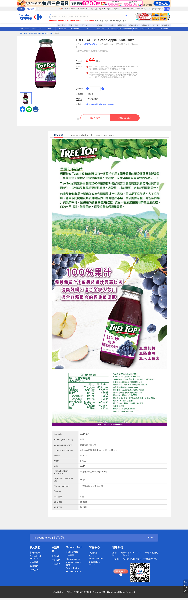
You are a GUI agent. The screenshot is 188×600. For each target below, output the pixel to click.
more (151, 537)
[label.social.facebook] (22, 109)
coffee (91, 21)
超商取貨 (165, 25)
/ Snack (30, 33)
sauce (72, 21)
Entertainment (126, 29)
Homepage (23, 33)
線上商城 (61, 25)
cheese (61, 21)
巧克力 (119, 21)
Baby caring (113, 29)
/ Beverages (38, 33)
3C (87, 29)
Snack (49, 29)
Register (116, 9)
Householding (139, 29)
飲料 (124, 21)
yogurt (85, 21)
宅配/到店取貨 (92, 99)
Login (108, 9)
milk (67, 21)
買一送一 (85, 25)
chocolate (53, 21)
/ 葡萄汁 (57, 33)
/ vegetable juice (48, 33)
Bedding (151, 29)
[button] (36, 109)
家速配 (155, 25)
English (99, 9)
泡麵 (101, 21)
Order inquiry (141, 9)
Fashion (164, 29)
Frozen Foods (23, 29)
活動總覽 (145, 25)
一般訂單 (89, 94)
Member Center (127, 9)
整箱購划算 (133, 25)
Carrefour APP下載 (85, 9)
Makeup (100, 29)
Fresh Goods (36, 29)
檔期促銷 (122, 25)
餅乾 (97, 21)
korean (78, 21)
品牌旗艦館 (73, 25)
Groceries (62, 29)
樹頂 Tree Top (90, 44)
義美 (106, 21)
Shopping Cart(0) (154, 9)
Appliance (75, 29)
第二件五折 (97, 25)
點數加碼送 (110, 25)
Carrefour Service (67, 9)
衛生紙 (112, 21)
